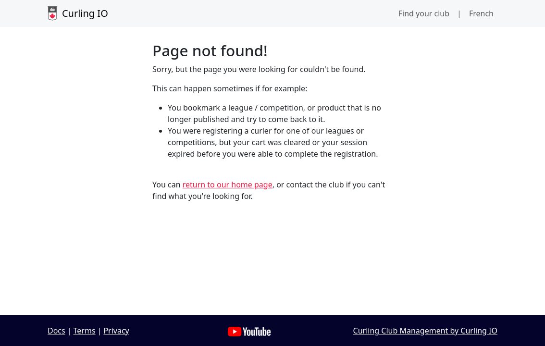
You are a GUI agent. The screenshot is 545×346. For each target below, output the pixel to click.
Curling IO (78, 13)
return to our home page (227, 184)
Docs (56, 330)
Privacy (116, 330)
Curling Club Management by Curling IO (425, 330)
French (481, 13)
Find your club (423, 13)
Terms (85, 330)
